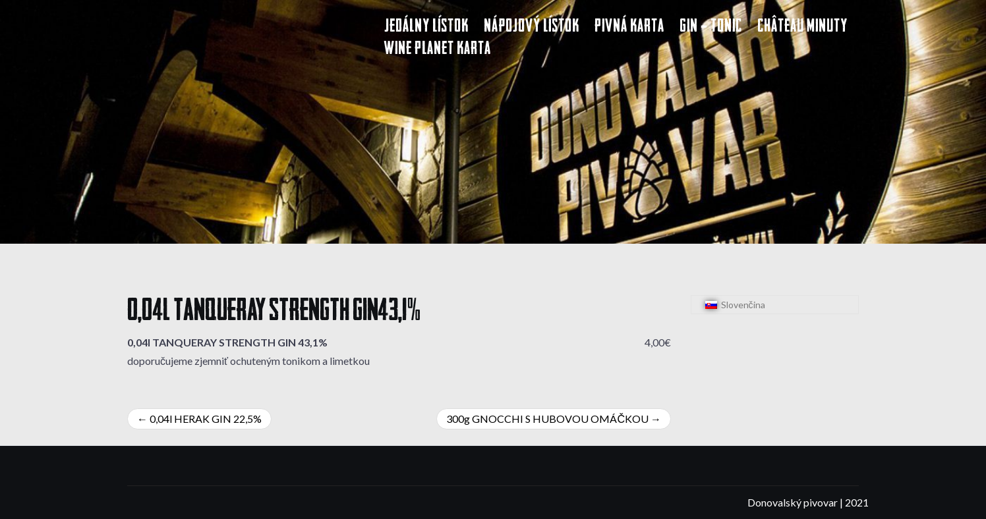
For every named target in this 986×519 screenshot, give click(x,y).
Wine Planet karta (437, 50)
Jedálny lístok (426, 27)
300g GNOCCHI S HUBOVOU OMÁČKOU (547, 418)
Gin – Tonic (711, 27)
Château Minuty (802, 27)
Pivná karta (629, 27)
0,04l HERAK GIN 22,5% (206, 418)
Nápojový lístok (531, 27)
